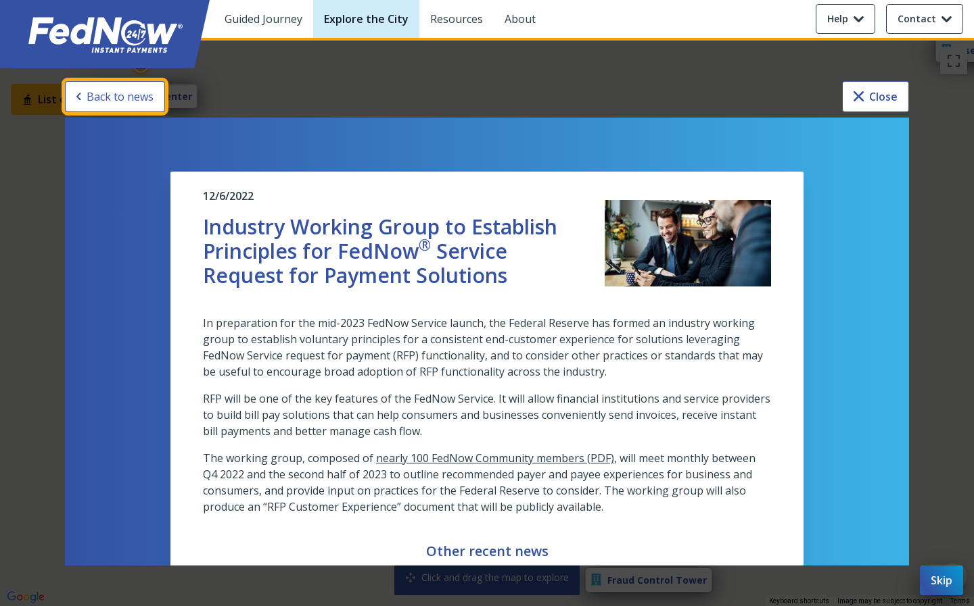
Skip (941, 580)
